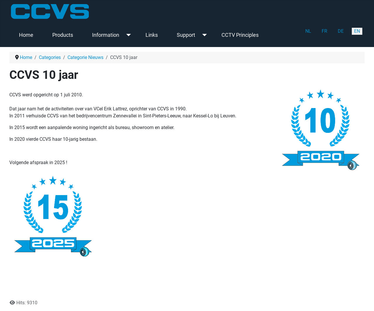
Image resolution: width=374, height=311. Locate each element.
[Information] (127, 35)
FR (324, 31)
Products (62, 35)
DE (341, 31)
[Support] (203, 35)
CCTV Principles (240, 35)
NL (308, 31)
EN (357, 31)
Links (152, 35)
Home (26, 35)
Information (105, 35)
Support (186, 35)
